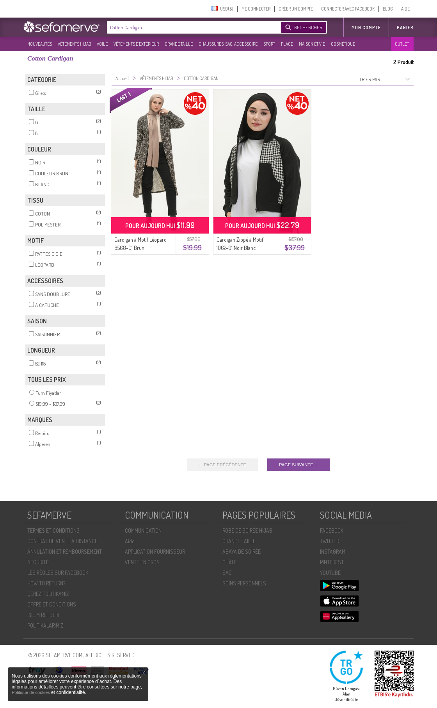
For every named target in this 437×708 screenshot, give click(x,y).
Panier (405, 27)
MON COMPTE (366, 27)
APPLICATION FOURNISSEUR (155, 551)
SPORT (269, 44)
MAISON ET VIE (312, 44)
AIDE (405, 9)
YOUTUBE (330, 572)
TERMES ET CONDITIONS (53, 530)
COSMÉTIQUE (343, 44)
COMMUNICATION (143, 530)
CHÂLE (229, 562)
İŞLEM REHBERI (43, 615)
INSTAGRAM (332, 551)
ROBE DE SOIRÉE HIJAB (247, 530)
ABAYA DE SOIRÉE (241, 551)
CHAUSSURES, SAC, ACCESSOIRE (228, 44)
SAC (227, 572)
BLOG (388, 9)
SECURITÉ (38, 562)
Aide (129, 541)
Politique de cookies (31, 692)
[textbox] (192, 27)
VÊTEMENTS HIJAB (74, 44)
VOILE (102, 44)
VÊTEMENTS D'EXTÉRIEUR (136, 44)
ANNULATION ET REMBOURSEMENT (64, 551)
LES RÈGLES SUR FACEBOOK (57, 572)
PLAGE (287, 44)
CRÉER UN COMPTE (296, 9)
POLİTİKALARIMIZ (45, 625)
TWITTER (329, 541)
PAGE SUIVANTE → (298, 464)
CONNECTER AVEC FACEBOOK (348, 9)
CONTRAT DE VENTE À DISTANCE (62, 541)
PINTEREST (332, 562)
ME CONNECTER (256, 9)
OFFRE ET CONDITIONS (51, 604)
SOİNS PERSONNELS (244, 583)
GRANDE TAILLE (179, 44)
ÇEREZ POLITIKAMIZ (48, 593)
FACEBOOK (331, 530)
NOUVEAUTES (39, 44)
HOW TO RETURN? (46, 583)
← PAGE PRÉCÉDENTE (222, 464)
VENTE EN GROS (142, 562)
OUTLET (402, 44)
